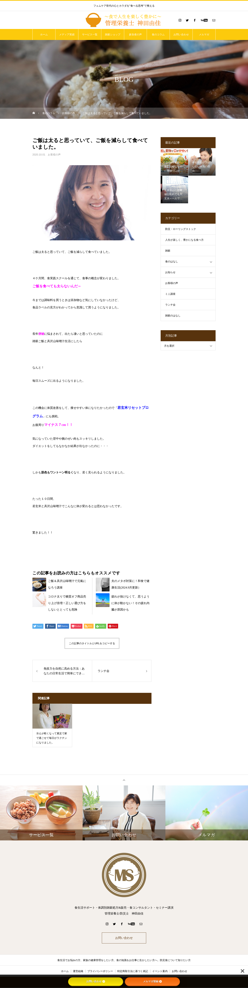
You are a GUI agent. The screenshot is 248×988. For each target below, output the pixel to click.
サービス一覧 (89, 34)
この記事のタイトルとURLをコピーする (92, 643)
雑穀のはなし (173, 315)
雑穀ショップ (112, 34)
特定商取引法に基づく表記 (132, 971)
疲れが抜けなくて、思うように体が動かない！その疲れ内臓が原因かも (130, 603)
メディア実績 (67, 34)
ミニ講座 (170, 294)
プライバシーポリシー (100, 971)
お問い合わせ (181, 34)
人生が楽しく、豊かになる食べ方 (184, 240)
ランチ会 (170, 304)
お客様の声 (54, 154)
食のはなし (171, 261)
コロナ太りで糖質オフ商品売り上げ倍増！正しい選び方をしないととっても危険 (67, 603)
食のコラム (158, 34)
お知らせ (170, 272)
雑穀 (167, 250)
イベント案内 (160, 971)
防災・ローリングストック (180, 229)
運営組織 (78, 971)
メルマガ (204, 34)
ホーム (44, 34)
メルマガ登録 (152, 981)
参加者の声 (135, 34)
